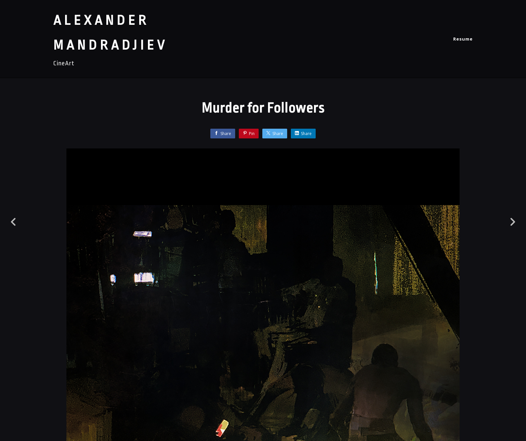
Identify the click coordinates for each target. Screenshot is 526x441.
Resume (463, 39)
